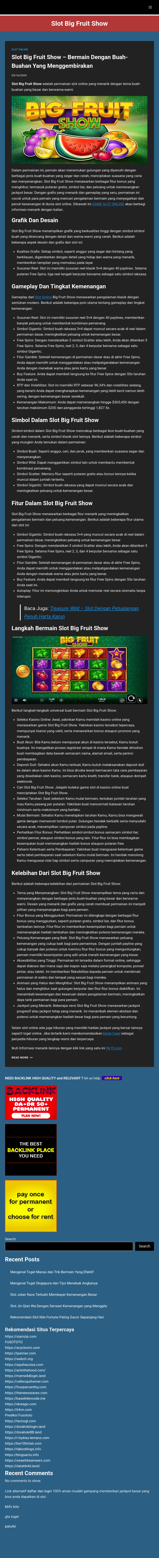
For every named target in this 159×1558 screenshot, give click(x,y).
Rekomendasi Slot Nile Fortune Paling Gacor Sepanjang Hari (57, 1317)
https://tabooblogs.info (23, 1449)
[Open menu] (150, 7)
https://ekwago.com (20, 1404)
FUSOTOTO (14, 1342)
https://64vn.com (18, 1410)
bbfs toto (12, 1507)
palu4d (10, 1526)
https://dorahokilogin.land (25, 1427)
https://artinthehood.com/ (25, 1370)
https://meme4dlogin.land (25, 1376)
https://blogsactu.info (22, 1455)
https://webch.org (19, 1359)
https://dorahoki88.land (23, 1432)
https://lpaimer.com (20, 1353)
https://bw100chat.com (23, 1443)
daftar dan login (39, 1491)
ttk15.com (114, 1048)
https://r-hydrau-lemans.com (27, 1438)
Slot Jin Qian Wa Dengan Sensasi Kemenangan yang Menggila (58, 1306)
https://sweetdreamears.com (27, 1460)
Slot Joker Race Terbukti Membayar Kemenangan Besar (53, 1294)
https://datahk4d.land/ (22, 1466)
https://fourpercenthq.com (25, 1387)
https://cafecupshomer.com (26, 1381)
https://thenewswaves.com (26, 1393)
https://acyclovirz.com (22, 1348)
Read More (22, 1057)
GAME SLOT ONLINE (108, 204)
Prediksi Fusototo (18, 1415)
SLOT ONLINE (20, 49)
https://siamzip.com (20, 1336)
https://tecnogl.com (20, 1421)
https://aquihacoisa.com (24, 1365)
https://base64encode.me (25, 1398)
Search (10, 1239)
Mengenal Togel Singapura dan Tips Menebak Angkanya (54, 1283)
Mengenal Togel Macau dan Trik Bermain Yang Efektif (52, 1272)
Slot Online (43, 297)
